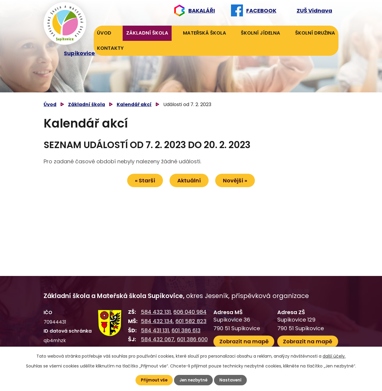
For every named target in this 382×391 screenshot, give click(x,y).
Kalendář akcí (134, 104)
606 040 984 (190, 312)
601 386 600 (192, 339)
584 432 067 (157, 339)
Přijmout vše (153, 380)
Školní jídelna (260, 33)
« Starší (144, 180)
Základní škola (147, 33)
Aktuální (189, 180)
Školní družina (315, 33)
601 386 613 (186, 330)
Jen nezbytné (193, 380)
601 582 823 (191, 321)
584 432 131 (156, 312)
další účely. (334, 356)
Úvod (104, 33)
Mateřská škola (204, 33)
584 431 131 (155, 330)
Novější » (236, 180)
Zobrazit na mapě (244, 341)
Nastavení (231, 380)
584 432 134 (157, 321)
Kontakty (110, 48)
